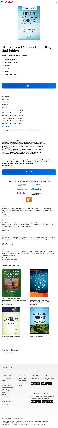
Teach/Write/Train (7, 378)
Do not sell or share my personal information (12, 418)
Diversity (4, 394)
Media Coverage (6, 385)
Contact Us (22, 378)
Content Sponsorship (7, 397)
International (6, 402)
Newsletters (22, 380)
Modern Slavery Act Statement (37, 424)
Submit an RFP (6, 392)
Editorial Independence (23, 424)
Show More (5, 126)
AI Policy (21, 385)
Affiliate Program (6, 390)
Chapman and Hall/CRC (12, 74)
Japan (3, 407)
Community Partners (7, 387)
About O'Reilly (6, 375)
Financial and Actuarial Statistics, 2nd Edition (27, 130)
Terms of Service (6, 424)
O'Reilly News (5, 383)
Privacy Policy (23, 383)
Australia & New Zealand (8, 405)
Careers (4, 380)
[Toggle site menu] (2, 2)
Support (22, 375)
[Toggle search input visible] (56, 2)
